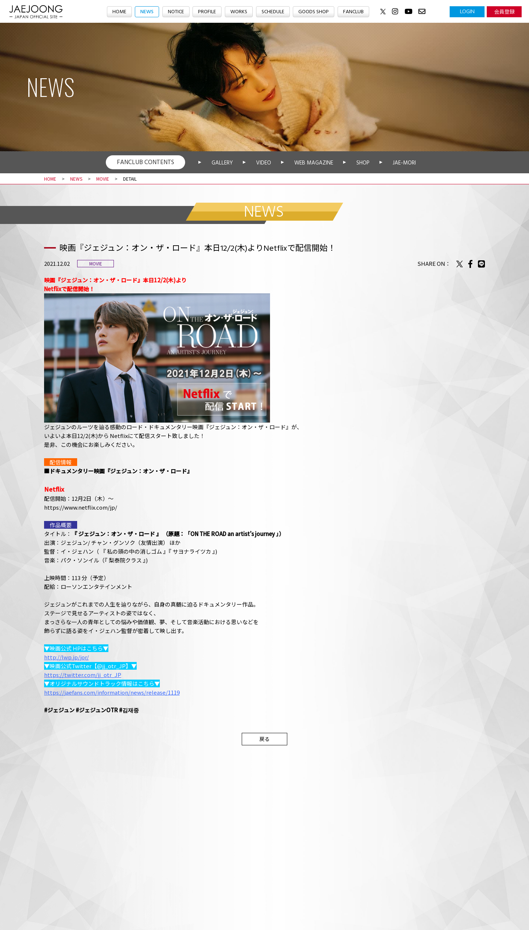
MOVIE (102, 178)
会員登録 (504, 11)
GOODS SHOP (316, 12)
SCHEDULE (274, 12)
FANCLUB (358, 12)
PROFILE (205, 12)
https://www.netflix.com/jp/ (80, 507)
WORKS (238, 12)
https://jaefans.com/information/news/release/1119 (112, 692)
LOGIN (467, 11)
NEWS (142, 12)
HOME (114, 12)
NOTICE (173, 12)
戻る (264, 738)
